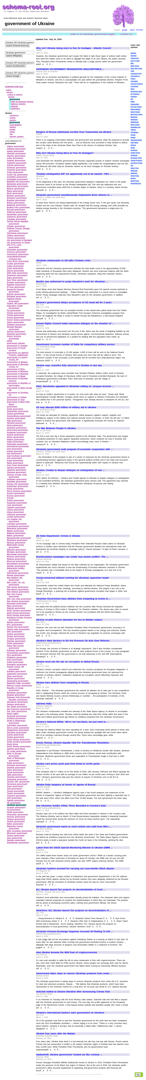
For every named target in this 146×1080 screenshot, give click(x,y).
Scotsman (134, 150)
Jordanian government (17, 479)
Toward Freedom (136, 160)
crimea (13, 118)
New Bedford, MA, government (15, 579)
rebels (12, 132)
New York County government (14, 595)
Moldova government (16, 559)
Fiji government (14, 310)
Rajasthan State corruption (19, 683)
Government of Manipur (17, 362)
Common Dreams (137, 84)
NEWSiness (135, 122)
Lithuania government (16, 514)
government (12, 407)
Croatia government (15, 264)
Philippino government (17, 657)
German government (16, 332)
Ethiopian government (16, 296)
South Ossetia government (18, 746)
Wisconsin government (17, 833)
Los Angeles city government (14, 520)
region (8, 90)
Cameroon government (17, 217)
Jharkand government (16, 472)
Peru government (14, 655)
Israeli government (15, 461)
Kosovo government (16, 493)
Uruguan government (16, 807)
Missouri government (16, 557)
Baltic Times (135, 66)
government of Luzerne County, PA (17, 358)
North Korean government (18, 613)
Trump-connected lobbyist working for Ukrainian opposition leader (72, 578)
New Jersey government (17, 587)
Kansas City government (18, 484)
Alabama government (16, 149)
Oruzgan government (16, 639)
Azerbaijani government (17, 179)
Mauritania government (17, 540)
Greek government (15, 409)
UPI (132, 166)
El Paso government (16, 287)
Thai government (14, 789)
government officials (16, 343)
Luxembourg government (18, 526)
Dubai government (15, 278)
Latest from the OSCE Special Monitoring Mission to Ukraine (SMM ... (74, 847)
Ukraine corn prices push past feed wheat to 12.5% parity (67, 764)
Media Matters (135, 109)
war (11, 134)
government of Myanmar (17, 374)
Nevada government (15, 575)
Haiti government (14, 421)
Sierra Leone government (18, 728)
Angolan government (16, 160)
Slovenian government (16, 732)
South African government (18, 739)
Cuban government (15, 266)
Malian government (15, 536)
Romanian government (17, 693)
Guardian (134, 97)
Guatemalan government (17, 411)
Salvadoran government (17, 702)
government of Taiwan (16, 397)
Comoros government (16, 252)
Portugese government (17, 664)
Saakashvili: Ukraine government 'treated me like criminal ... (69, 1054)
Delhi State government (17, 273)
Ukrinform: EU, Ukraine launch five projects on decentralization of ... (73, 910)
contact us (126, 34)
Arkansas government (16, 168)
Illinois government (15, 437)
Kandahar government (16, 482)
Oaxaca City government (18, 627)
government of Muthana (17, 371)
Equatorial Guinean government (15, 290)
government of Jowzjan (17, 346)
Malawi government (15, 531)
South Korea (12, 744)
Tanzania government (16, 777)
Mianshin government (16, 550)
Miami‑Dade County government (15, 546)
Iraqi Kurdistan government (19, 456)
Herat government (15, 425)
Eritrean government (16, 294)
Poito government (15, 660)
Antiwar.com (135, 58)
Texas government (15, 786)
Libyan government (15, 512)
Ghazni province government (14, 337)
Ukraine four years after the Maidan (55, 1033)
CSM (132, 71)
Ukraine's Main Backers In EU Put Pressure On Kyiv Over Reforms (72, 640)
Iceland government (15, 435)
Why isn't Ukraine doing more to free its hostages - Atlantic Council (73, 48)
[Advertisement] (61, 106)
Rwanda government (16, 695)
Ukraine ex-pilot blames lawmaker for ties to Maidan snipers (69, 620)
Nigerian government (16, 608)
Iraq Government (14, 453)
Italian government (15, 463)
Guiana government (15, 414)
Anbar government (15, 158)
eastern (13, 120)
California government (16, 212)
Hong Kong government (17, 430)
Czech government (15, 268)
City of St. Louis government (14, 246)
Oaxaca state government (18, 629)
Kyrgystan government (17, 503)
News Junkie (135, 125)
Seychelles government (17, 725)
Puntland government (16, 671)
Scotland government (16, 718)
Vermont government (16, 817)
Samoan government (16, 704)
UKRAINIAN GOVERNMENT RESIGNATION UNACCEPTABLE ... (70, 69)
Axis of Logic (135, 61)
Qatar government (15, 676)
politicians (15, 109)
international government (18, 446)
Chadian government (16, 226)
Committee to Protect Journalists (135, 78)
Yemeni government (15, 836)
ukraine (11, 97)
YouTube (139, 30)
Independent (135, 104)
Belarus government (16, 189)
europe (10, 92)
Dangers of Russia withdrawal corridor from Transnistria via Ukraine (73, 132)
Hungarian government (17, 432)
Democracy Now (136, 91)
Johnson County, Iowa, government (17, 476)
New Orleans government (18, 592)
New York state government (19, 599)
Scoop (133, 148)
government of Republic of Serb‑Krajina (19, 384)
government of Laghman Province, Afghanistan (17, 354)
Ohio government (14, 632)
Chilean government (16, 235)
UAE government (14, 798)
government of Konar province (16, 349)
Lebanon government (16, 507)
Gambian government (16, 325)
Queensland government (17, 681)
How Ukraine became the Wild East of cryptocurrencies (66, 952)
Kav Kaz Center (136, 107)
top (138, 1075)
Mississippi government (17, 554)
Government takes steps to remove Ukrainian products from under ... (74, 973)
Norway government (16, 622)
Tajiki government (14, 775)
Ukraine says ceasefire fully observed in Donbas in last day (69, 365)
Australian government (17, 177)
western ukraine (17, 137)
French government (15, 318)
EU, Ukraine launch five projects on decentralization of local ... (70, 889)
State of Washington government (16, 759)
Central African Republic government (17, 222)
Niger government (15, 606)
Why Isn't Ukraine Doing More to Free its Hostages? (64, 153)
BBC (132, 63)
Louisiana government (16, 524)
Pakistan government (16, 641)
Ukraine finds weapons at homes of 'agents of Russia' (66, 784)
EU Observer (135, 94)
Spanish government (16, 749)
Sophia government (15, 737)
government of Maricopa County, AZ (17, 365)
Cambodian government (17, 214)
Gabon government (15, 322)
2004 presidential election (22, 102)
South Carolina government (19, 742)
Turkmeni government (16, 796)
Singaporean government (18, 730)
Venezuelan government (17, 814)
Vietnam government (16, 819)
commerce (14, 115)
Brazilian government (16, 200)
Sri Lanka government (16, 751)
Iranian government (15, 451)
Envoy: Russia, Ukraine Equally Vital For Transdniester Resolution (72, 742)
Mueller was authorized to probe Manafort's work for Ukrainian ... (72, 281)
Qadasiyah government (17, 674)
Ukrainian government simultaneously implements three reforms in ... (74, 195)
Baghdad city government (18, 182)
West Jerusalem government (19, 831)
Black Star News (136, 68)
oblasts (13, 127)
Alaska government (15, 151)
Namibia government (16, 566)
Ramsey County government (19, 686)
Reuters (133, 145)
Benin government (15, 193)
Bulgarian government (16, 205)
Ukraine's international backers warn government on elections (70, 1012)
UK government (14, 803)
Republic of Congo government (15, 689)
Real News (134, 143)
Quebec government (16, 678)
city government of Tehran (18, 243)
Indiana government (15, 439)
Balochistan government (17, 186)
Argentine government (16, 163)
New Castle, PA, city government (16, 583)
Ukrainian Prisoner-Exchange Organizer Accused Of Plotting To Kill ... (74, 931)
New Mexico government (18, 589)
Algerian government (16, 156)
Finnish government (15, 313)
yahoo (132, 30)
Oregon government (15, 636)
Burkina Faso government (18, 207)
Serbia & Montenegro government (16, 722)
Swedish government (16, 768)
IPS (132, 99)
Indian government (15, 442)
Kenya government (15, 489)
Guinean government (16, 418)
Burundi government (16, 210)
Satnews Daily (43, 703)
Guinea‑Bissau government (19, 416)
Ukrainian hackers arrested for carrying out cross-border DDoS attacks (75, 868)
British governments (16, 203)
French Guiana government (19, 320)
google (124, 30)
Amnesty (134, 56)
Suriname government (16, 765)
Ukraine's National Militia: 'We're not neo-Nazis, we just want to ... (72, 722)
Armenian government (16, 170)
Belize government (15, 191)
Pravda (133, 135)
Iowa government (14, 449)
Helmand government (16, 423)
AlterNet (133, 53)
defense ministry (18, 104)
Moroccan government (16, 561)
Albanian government (16, 153)
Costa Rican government (18, 261)
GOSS (9, 341)
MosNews (134, 117)
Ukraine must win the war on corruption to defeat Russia (67, 661)
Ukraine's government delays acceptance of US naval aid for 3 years (74, 302)
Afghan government (15, 146)
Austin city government (17, 175)
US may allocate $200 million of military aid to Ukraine (66, 407)
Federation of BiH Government (14, 307)
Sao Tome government (17, 711)
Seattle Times (135, 153)
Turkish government (15, 793)
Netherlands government (17, 573)
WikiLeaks (134, 171)
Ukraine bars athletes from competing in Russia (62, 682)
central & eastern (15, 95)
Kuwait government (15, 500)
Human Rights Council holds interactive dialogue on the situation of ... (75, 323)
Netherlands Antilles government (16, 569)
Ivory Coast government (17, 465)
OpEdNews (134, 132)
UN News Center (136, 163)
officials (14, 106)
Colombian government (17, 250)
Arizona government (16, 165)
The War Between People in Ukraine (56, 428)
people (13, 130)
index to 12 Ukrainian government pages (92, 34)
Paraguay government (16, 650)
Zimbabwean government (18, 843)
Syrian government (15, 772)
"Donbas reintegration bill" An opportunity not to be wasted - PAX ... (74, 174)
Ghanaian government (16, 334)
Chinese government (16, 238)
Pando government (15, 643)
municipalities (16, 125)
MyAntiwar (134, 120)
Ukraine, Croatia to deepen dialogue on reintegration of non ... (70, 470)
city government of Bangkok (19, 240)
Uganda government (16, 800)
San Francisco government (19, 709)
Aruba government (15, 172)
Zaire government (14, 838)
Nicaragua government (17, 603)
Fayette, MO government (17, 303)
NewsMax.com (136, 127)
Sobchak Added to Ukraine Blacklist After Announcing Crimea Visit (73, 991)
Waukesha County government (15, 827)
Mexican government (16, 543)
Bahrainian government (17, 184)
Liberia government (15, 510)
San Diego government (17, 707)
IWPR (133, 102)
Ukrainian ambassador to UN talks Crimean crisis (63, 260)
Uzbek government (15, 812)
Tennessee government (17, 784)
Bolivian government (16, 196)
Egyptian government (16, 285)
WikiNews (134, 173)
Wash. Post (134, 168)
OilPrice (133, 130)
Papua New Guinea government (15, 647)
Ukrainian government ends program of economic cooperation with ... (74, 449)
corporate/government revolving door (16, 258)
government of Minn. (16, 369)
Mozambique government (18, 564)
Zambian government (16, 840)
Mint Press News (136, 114)
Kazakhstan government (17, 486)
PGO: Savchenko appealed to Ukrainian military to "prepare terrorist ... (75, 386)
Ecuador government (16, 282)
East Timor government (17, 280)
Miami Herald (135, 112)
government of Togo (16, 400)
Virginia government (16, 821)
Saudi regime (13, 714)
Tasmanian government (17, 779)
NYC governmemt (14, 625)
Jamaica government (16, 468)
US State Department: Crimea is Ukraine (58, 536)
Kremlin (10, 498)
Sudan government (15, 763)
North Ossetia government (18, 615)
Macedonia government (17, 528)
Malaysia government (16, 533)
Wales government (15, 824)
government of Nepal (16, 376)
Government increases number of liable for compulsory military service (75, 344)
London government (16, 517)
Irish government (14, 458)
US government (13, 810)
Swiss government (15, 770)
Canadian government (16, 219)
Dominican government (17, 275)
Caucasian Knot (136, 74)
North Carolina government (19, 611)
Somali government (15, 735)
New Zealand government (18, 601)
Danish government (15, 271)
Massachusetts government (19, 538)
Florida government (15, 315)
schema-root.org (14, 86)
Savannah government (16, 716)
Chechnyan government (17, 233)
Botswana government (16, 198)
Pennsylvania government (18, 653)
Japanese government (16, 470)
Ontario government (15, 634)
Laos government (14, 505)
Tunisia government (15, 791)
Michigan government (16, 552)
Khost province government (19, 491)
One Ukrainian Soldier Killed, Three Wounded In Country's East (71, 805)
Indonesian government (17, 444)
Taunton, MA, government (18, 782)
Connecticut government (17, 254)
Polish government (15, 662)
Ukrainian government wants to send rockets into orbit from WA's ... (73, 826)
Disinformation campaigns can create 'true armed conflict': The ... (72, 557)
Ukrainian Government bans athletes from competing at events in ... (73, 598)
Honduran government (16, 428)
